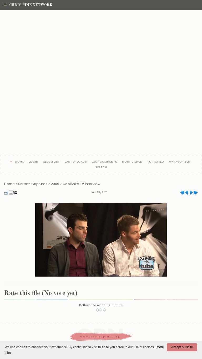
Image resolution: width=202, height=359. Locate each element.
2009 (55, 183)
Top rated (155, 162)
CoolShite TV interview (81, 183)
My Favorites (179, 162)
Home (19, 162)
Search (101, 167)
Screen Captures (32, 183)
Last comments (104, 162)
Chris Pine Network (28, 5)
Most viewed (132, 162)
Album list (51, 162)
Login (33, 162)
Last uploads (76, 162)
